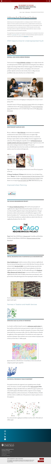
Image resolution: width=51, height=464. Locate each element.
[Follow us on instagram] (5, 431)
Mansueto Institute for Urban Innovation (31, 176)
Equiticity (26, 36)
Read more (40, 461)
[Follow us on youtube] (5, 439)
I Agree (41, 458)
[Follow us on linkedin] (5, 437)
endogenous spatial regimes (34, 326)
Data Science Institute (26, 104)
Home (21, 12)
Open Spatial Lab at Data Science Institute (30, 178)
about (23, 12)
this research (34, 386)
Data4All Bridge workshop (24, 62)
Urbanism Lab (26, 236)
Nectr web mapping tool (23, 180)
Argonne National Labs (25, 106)
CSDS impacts (27, 12)
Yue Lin (20, 34)
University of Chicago (6, 450)
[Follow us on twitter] (5, 434)
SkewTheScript (21, 132)
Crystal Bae (14, 34)
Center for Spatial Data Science (8, 449)
